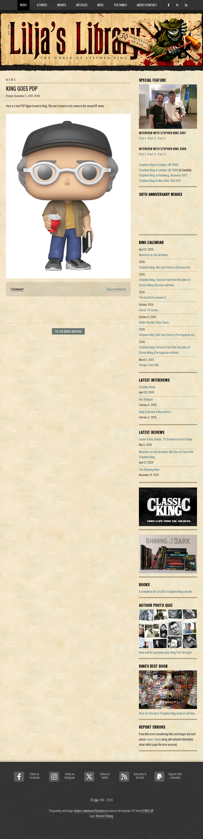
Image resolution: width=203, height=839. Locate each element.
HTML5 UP (147, 810)
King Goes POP (21, 88)
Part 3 (161, 138)
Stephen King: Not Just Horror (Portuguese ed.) (167, 335)
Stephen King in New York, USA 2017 (160, 180)
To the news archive (68, 331)
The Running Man (149, 469)
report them (153, 739)
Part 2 (152, 138)
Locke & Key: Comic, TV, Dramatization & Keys (165, 439)
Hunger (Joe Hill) (149, 365)
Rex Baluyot (146, 399)
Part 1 (142, 138)
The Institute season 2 (152, 297)
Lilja (96, 800)
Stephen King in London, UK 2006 (158, 164)
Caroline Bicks (147, 387)
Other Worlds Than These (154, 322)
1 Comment (17, 289)
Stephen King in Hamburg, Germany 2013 (163, 175)
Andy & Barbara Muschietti (155, 411)
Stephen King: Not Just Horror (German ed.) (164, 267)
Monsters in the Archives (153, 255)
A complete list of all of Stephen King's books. (166, 591)
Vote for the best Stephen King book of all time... (168, 713)
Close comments (116, 289)
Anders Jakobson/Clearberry (90, 810)
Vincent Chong (104, 816)
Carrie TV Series (148, 310)
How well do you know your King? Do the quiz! (165, 652)
